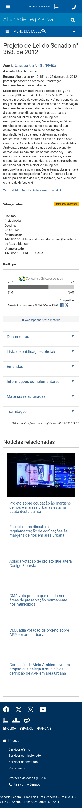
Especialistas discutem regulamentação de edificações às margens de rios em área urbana (38, 531)
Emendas (15, 366)
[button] (41, 31)
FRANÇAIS (44, 728)
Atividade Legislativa (28, 19)
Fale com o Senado (24, 784)
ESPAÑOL (26, 728)
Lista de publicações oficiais (31, 351)
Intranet (11, 741)
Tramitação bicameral (35, 190)
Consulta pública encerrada (41, 277)
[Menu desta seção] (7, 31)
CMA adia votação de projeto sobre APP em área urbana (39, 632)
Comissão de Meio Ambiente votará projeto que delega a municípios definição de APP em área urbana (39, 669)
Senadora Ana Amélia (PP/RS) (35, 65)
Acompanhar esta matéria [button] (41, 320)
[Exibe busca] (73, 20)
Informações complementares (33, 381)
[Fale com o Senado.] (74, 7)
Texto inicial (11, 190)
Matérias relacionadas (26, 396)
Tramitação (17, 411)
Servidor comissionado (25, 756)
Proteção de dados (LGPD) (27, 778)
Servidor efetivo (20, 749)
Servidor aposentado (23, 762)
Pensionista (17, 768)
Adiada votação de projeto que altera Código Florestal (40, 563)
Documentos (18, 336)
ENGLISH (9, 728)
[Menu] (8, 6)
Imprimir (56, 190)
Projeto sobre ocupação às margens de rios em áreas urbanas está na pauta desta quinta (40, 507)
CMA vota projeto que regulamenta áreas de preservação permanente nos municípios (38, 600)
